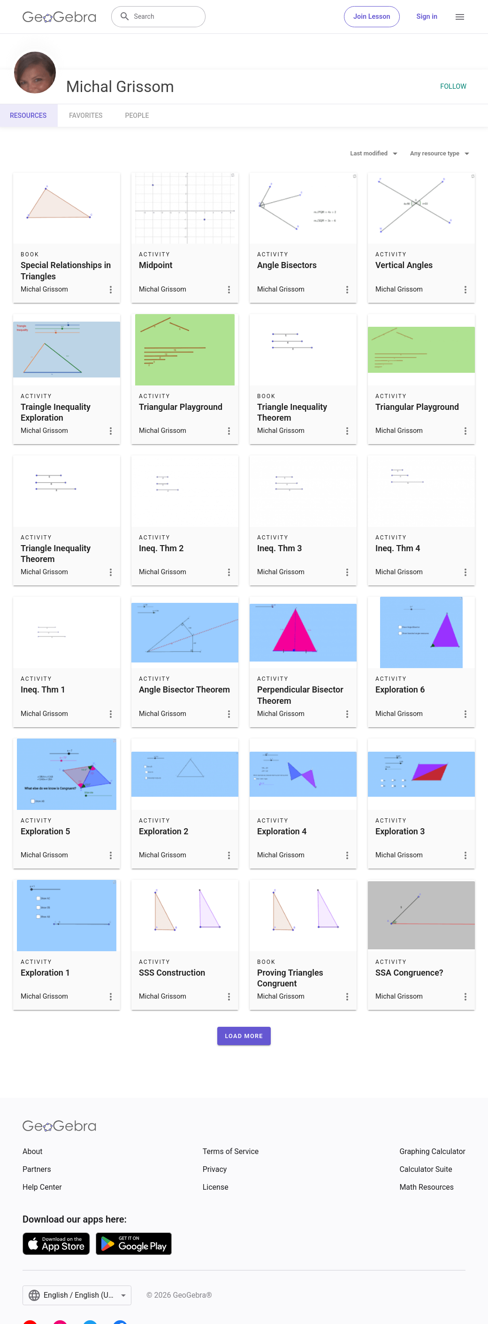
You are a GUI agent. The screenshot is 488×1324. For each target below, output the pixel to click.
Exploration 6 (400, 689)
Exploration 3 (400, 831)
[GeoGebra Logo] (59, 17)
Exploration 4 (282, 831)
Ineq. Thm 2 (161, 548)
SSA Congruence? (409, 973)
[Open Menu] (459, 17)
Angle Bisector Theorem (184, 689)
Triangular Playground (180, 407)
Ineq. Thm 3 (279, 548)
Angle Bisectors (287, 265)
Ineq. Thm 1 (43, 689)
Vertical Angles (404, 265)
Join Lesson (371, 17)
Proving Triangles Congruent (290, 978)
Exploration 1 (45, 973)
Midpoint (156, 265)
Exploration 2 (164, 831)
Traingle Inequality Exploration (56, 412)
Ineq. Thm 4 (397, 548)
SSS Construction (172, 973)
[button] (243, 1036)
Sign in (427, 17)
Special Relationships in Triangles (66, 270)
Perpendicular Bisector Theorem (300, 695)
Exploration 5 (45, 831)
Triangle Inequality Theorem (292, 412)
